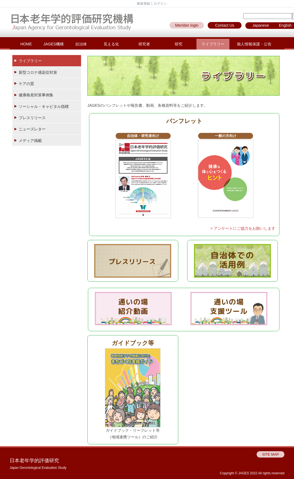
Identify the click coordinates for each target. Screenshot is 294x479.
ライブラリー (212, 44)
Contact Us (224, 25)
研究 (178, 44)
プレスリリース (32, 118)
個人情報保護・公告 (254, 44)
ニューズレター (32, 129)
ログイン (160, 4)
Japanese (260, 25)
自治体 (81, 44)
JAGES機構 (53, 44)
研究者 (144, 44)
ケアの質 (26, 83)
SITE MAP (270, 454)
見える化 (111, 44)
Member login (186, 25)
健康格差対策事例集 (36, 95)
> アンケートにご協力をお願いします (242, 228)
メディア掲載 (30, 140)
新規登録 (143, 4)
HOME (26, 44)
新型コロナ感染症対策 (38, 72)
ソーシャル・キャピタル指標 (44, 106)
